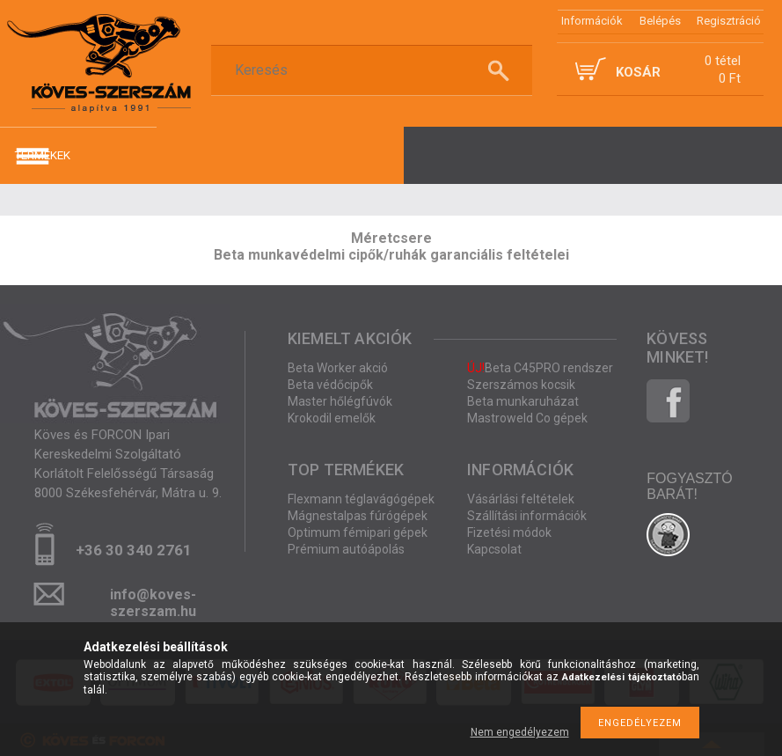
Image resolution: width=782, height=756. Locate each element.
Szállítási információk (527, 516)
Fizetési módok (509, 532)
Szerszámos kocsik (521, 385)
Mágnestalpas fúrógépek (358, 516)
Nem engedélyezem (520, 732)
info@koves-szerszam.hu (153, 599)
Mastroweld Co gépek (527, 418)
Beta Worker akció (338, 368)
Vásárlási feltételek (520, 499)
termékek (42, 155)
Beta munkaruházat (523, 401)
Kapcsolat (494, 549)
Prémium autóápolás (346, 549)
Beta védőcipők (330, 385)
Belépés (660, 20)
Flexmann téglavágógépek (361, 499)
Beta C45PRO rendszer (540, 368)
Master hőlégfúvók (340, 401)
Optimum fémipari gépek (358, 532)
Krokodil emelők (332, 418)
